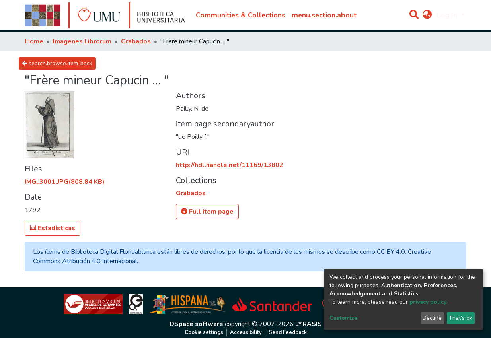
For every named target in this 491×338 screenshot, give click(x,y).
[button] (427, 15)
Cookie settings (204, 332)
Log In (447, 15)
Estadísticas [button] (52, 228)
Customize (343, 318)
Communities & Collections (240, 15)
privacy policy (427, 302)
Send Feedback (288, 332)
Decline (432, 318)
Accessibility (246, 332)
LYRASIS (308, 324)
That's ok (460, 318)
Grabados (136, 41)
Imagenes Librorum (82, 41)
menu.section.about (324, 15)
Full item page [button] (207, 211)
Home (34, 41)
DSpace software (196, 324)
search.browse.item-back (57, 63)
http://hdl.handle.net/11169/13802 (229, 165)
